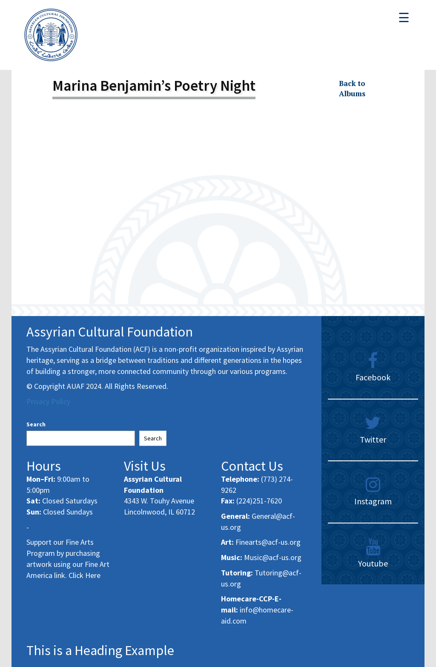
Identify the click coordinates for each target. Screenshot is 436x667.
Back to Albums (352, 88)
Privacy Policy (48, 401)
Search (36, 424)
